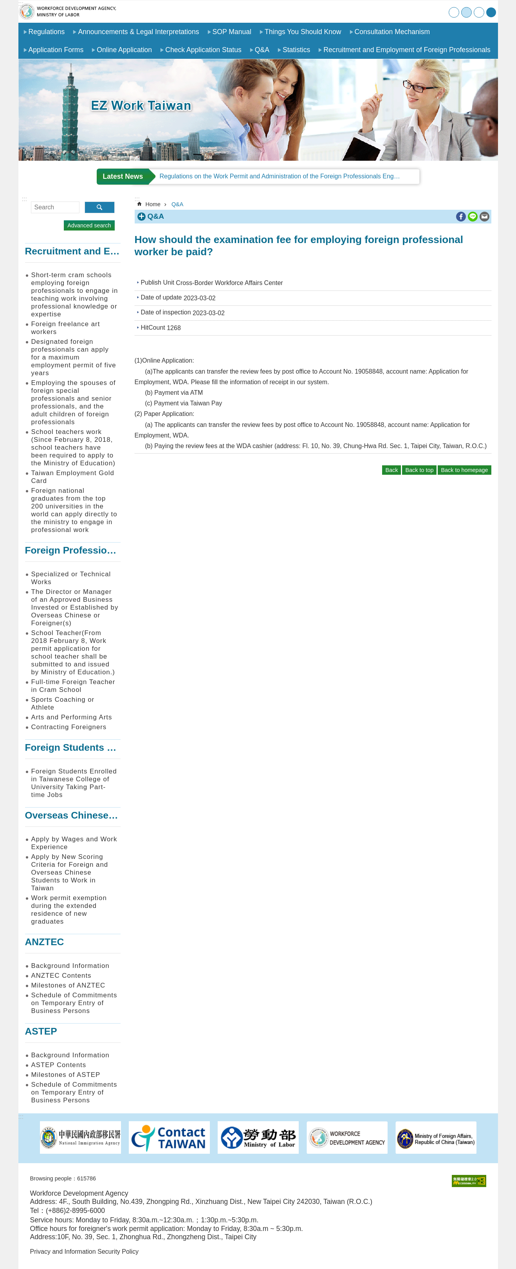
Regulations (47, 32)
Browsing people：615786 (63, 1178)
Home (392, 11)
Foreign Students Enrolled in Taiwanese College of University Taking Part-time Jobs (74, 783)
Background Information (70, 965)
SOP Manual (232, 32)
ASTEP (41, 1031)
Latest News (123, 176)
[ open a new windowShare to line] (473, 216)
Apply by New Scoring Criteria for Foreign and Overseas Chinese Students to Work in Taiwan (69, 872)
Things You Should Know (303, 32)
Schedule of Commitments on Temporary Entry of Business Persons (74, 1003)
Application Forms (56, 50)
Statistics (296, 50)
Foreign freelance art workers (65, 328)
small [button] (454, 12)
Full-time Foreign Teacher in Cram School (73, 686)
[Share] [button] (491, 12)
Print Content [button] (449, 216)
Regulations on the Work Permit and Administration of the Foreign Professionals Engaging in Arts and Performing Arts (290, 176)
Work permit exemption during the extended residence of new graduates (69, 909)
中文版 (440, 11)
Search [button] (100, 207)
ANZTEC (44, 942)
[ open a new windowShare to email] (484, 216)
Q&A (262, 50)
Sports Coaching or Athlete (63, 703)
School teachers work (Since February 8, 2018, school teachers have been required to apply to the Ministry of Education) (73, 447)
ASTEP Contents (59, 1065)
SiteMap (408, 11)
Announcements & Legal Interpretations (138, 32)
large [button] (479, 12)
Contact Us (424, 11)
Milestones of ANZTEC (68, 985)
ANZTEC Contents (61, 975)
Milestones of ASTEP (66, 1074)
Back (391, 470)
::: (20, 3)
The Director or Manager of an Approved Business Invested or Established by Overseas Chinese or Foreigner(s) (75, 607)
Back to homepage (464, 470)
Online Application (124, 50)
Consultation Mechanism (392, 32)
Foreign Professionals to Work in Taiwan (118, 550)
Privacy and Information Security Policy (84, 1251)
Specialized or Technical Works (71, 578)
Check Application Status (203, 50)
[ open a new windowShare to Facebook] (461, 216)
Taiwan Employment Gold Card (72, 477)
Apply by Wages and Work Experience (74, 843)
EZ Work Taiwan (67, 11)
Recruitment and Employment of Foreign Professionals (406, 50)
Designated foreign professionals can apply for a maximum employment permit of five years (73, 357)
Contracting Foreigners (69, 727)
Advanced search (89, 225)
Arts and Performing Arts (71, 717)
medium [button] (466, 12)
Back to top (419, 470)
